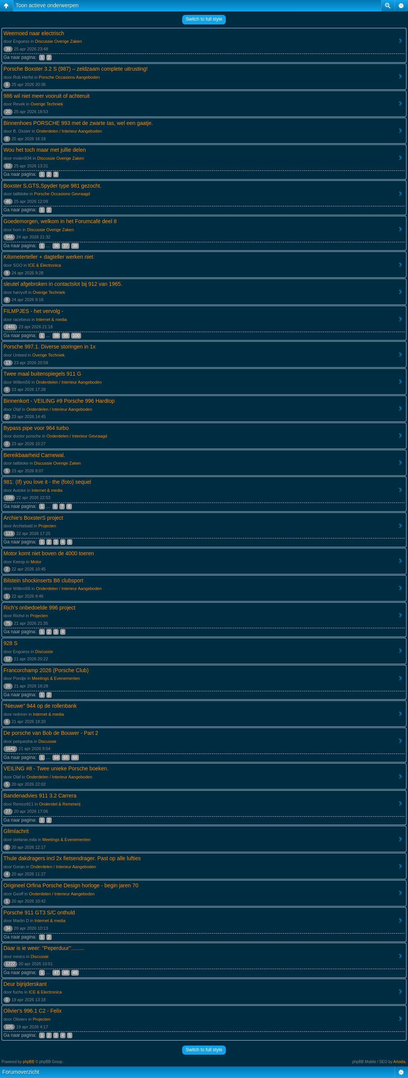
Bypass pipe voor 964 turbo (36, 428)
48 (65, 972)
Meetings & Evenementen (56, 678)
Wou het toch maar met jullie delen (44, 150)
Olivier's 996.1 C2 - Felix (32, 1011)
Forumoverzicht (20, 1072)
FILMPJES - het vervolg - (33, 311)
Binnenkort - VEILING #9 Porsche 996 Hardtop (58, 401)
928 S (10, 643)
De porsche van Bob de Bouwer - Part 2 (50, 733)
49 (75, 972)
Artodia (399, 1062)
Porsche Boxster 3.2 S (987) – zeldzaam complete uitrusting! (75, 69)
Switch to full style (204, 19)
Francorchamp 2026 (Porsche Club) (46, 670)
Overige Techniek (47, 104)
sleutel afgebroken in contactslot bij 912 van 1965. (62, 284)
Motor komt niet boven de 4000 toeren (48, 553)
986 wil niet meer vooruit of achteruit (46, 96)
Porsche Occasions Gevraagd (62, 193)
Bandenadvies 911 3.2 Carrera (40, 796)
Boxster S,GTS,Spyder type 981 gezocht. (52, 186)
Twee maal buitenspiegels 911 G (42, 374)
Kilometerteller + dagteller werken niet (48, 257)
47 (56, 972)
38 (75, 245)
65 (65, 757)
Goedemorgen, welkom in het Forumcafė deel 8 (60, 221)
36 (56, 245)
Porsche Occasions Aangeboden (69, 77)
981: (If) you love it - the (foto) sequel (47, 482)
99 (65, 335)
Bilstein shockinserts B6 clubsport (43, 580)
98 (56, 335)
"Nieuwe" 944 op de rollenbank (40, 706)
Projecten (47, 526)
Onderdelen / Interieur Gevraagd (77, 436)
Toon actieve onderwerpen (47, 5)
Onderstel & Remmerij (59, 804)
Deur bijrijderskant (25, 984)
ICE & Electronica (44, 265)
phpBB (28, 1062)
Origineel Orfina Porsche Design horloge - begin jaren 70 (71, 885)
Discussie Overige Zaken (58, 41)
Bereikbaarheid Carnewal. (34, 455)
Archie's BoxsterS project (33, 518)
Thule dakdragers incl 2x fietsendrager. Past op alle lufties (72, 858)
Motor (36, 561)
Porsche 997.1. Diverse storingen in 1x (49, 347)
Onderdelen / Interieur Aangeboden (69, 131)
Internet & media (51, 319)
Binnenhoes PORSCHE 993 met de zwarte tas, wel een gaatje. (78, 123)
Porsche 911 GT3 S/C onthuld (39, 912)
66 (75, 757)
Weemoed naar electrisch (33, 33)
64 (56, 757)
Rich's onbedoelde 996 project (39, 608)
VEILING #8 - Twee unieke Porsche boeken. (55, 768)
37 (65, 245)
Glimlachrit (16, 831)
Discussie (44, 651)
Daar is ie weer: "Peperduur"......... (43, 948)
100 (76, 335)
